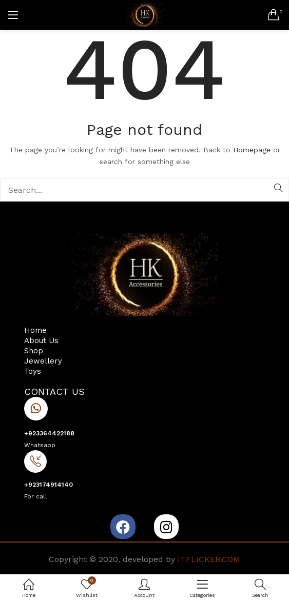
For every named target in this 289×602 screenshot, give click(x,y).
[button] (273, 15)
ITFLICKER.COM (209, 559)
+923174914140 (48, 484)
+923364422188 (49, 433)
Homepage (252, 150)
